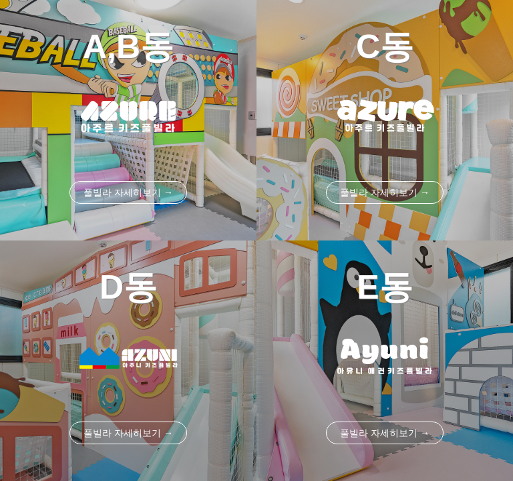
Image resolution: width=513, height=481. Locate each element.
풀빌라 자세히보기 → (128, 192)
